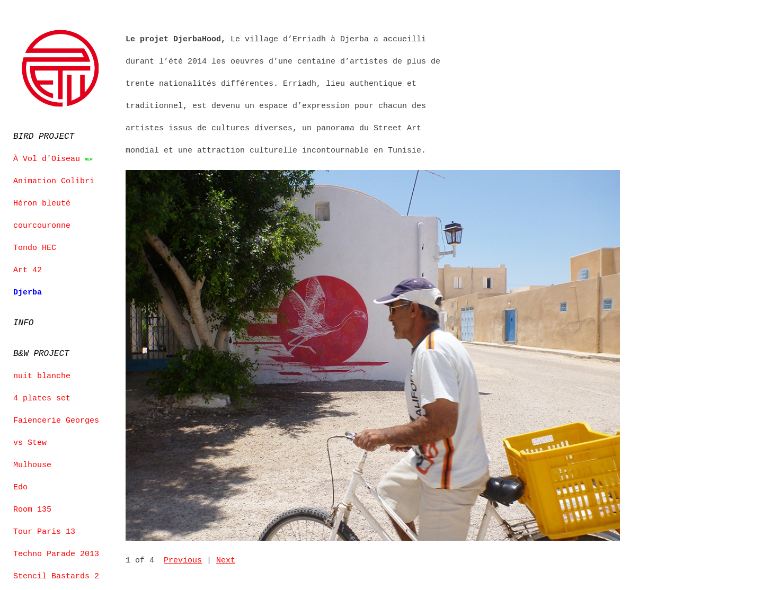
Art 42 (27, 268)
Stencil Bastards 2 (56, 573)
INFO (23, 321)
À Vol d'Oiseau (46, 157)
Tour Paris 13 (44, 529)
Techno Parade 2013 (56, 551)
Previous (183, 561)
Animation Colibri (53, 179)
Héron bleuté (41, 201)
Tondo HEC (34, 246)
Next (225, 561)
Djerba (27, 290)
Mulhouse (32, 462)
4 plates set (41, 395)
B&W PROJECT (41, 351)
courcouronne (41, 224)
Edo (20, 484)
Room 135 (32, 507)
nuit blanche (41, 373)
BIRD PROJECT (43, 135)
